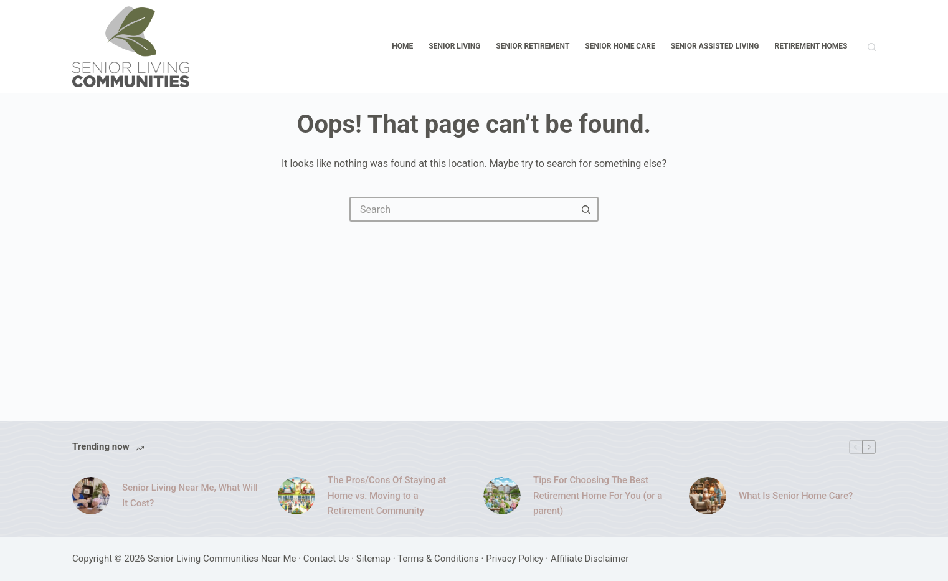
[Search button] (586, 209)
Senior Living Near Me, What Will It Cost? (190, 495)
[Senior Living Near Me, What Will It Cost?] (91, 495)
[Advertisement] (474, 315)
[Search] (872, 47)
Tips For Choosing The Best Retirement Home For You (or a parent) (597, 496)
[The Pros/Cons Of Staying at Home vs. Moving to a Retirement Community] (296, 495)
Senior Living (454, 46)
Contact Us (326, 558)
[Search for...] (461, 209)
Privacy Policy (514, 558)
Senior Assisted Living (715, 46)
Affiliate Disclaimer (589, 558)
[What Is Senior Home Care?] (707, 495)
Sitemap (373, 558)
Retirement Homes (811, 46)
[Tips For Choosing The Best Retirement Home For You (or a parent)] (502, 495)
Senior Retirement (532, 46)
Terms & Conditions (438, 558)
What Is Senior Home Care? (796, 495)
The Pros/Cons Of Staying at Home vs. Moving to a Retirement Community (387, 496)
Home (402, 46)
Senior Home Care (620, 46)
